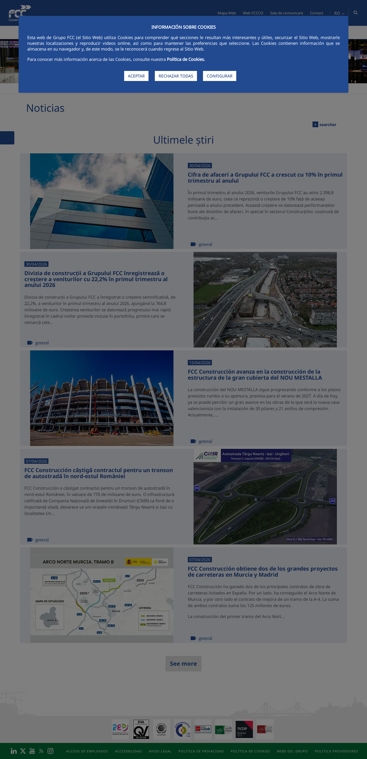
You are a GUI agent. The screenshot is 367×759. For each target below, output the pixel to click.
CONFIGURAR (220, 76)
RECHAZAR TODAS (176, 76)
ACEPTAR (136, 76)
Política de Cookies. (186, 59)
